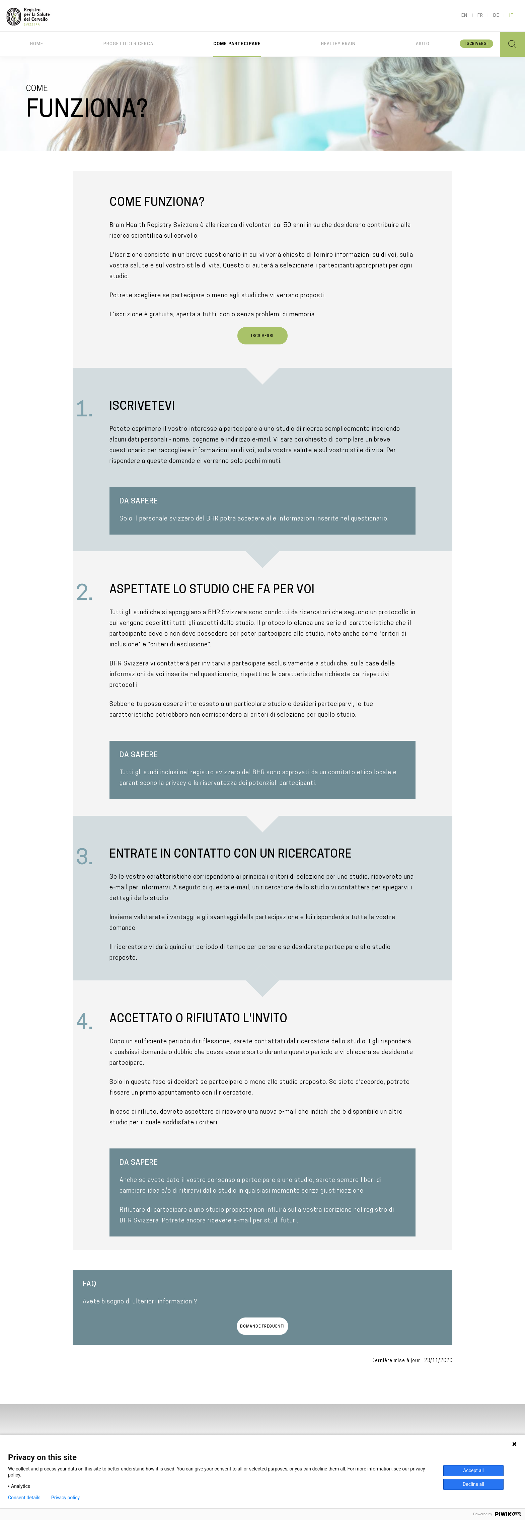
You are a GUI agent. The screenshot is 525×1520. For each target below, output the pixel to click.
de (496, 15)
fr (480, 15)
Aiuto (423, 44)
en (464, 15)
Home (36, 44)
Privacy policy (65, 1497)
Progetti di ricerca (128, 44)
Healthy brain (338, 44)
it (511, 15)
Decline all (473, 1484)
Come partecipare (237, 44)
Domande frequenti (262, 1327)
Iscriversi (476, 44)
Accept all (473, 1470)
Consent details (24, 1497)
